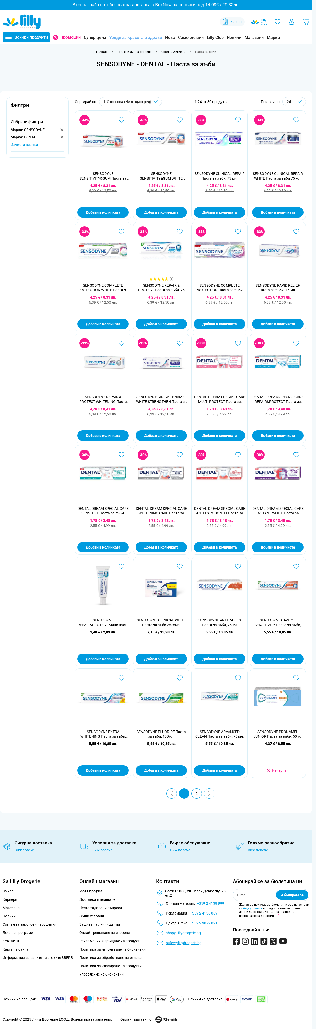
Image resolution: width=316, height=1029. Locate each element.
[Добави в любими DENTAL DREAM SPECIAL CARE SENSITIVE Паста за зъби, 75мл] (121, 455)
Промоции (70, 37)
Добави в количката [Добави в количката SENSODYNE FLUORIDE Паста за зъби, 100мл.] (161, 770)
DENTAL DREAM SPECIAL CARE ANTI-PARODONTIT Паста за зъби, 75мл (219, 511)
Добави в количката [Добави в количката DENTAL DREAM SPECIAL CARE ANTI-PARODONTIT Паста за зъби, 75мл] (219, 547)
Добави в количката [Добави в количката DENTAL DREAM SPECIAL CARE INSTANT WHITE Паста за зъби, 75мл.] (278, 547)
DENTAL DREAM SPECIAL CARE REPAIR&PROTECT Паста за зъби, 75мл (278, 399)
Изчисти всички (24, 145)
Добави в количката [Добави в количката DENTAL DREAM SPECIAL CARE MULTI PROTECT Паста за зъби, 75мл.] (219, 436)
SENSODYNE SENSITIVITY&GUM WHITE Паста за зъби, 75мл (161, 176)
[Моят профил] (291, 22)
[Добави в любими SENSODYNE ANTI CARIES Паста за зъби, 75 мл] (238, 566)
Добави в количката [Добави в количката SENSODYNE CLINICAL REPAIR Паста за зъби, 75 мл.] (219, 212)
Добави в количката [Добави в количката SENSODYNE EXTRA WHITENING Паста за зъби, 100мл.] (103, 770)
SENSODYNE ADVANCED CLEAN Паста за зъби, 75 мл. (219, 734)
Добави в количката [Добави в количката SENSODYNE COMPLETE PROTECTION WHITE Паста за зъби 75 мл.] (103, 324)
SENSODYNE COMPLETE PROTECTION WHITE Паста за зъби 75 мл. (103, 287)
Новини (234, 37)
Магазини (254, 37)
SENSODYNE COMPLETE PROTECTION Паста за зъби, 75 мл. (219, 287)
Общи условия (91, 916)
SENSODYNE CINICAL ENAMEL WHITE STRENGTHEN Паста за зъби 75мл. (161, 399)
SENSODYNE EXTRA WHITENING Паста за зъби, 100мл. (103, 734)
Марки (273, 37)
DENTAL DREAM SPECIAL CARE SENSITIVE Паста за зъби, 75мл (103, 511)
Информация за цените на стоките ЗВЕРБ (38, 958)
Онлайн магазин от (148, 1019)
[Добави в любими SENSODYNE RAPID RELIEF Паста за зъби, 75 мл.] (296, 231)
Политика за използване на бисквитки (112, 949)
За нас (8, 891)
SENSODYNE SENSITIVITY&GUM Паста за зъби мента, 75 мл (103, 176)
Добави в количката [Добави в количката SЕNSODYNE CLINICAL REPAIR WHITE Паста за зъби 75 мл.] (278, 212)
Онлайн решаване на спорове (104, 933)
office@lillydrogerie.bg (184, 943)
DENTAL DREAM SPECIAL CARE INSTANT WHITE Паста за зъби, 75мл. (278, 511)
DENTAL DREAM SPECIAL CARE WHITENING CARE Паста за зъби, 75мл (161, 511)
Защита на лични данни (99, 924)
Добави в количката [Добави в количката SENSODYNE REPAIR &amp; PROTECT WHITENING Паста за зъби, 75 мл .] (103, 436)
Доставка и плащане (97, 899)
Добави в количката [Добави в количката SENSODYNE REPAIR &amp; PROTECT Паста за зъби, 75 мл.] (161, 324)
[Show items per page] (294, 101)
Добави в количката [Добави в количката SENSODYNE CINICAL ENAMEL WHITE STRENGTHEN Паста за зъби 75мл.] (161, 436)
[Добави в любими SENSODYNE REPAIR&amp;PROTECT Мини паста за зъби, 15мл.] (121, 566)
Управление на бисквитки (101, 974)
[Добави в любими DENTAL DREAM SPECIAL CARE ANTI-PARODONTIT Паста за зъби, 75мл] (238, 455)
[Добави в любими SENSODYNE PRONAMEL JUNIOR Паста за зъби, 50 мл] (296, 678)
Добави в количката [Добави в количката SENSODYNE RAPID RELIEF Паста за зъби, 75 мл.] (278, 324)
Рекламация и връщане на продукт (109, 941)
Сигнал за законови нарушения (29, 924)
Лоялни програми (18, 933)
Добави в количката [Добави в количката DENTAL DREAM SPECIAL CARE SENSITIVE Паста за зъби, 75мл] (103, 547)
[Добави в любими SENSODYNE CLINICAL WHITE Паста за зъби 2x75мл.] (180, 566)
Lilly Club (215, 37)
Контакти (11, 941)
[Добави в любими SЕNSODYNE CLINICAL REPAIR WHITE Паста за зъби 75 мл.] (296, 120)
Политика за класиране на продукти (110, 966)
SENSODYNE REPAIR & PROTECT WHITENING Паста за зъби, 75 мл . (103, 399)
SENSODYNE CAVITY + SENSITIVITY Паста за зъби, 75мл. (278, 622)
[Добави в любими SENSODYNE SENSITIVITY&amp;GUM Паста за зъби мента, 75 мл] (121, 120)
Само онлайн (191, 37)
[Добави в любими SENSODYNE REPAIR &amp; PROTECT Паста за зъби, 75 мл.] (180, 231)
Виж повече (25, 850)
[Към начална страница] (102, 52)
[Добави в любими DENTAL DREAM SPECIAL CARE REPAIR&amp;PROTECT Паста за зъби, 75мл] (296, 343)
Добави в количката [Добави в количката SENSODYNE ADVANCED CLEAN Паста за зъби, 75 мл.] (219, 770)
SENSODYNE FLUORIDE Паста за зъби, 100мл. (161, 734)
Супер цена (95, 37)
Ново (170, 37)
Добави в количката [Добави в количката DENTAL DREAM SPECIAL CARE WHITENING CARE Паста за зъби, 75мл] (161, 547)
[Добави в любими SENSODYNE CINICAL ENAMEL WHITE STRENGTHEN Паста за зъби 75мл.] (180, 343)
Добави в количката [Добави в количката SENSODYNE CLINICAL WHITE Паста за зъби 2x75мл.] (161, 659)
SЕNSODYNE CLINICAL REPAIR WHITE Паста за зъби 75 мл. (278, 176)
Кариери (10, 899)
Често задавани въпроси (100, 908)
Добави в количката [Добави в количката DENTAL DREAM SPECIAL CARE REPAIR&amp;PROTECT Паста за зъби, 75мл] (278, 436)
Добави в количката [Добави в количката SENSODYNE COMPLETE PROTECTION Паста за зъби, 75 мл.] (219, 324)
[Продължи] (209, 793)
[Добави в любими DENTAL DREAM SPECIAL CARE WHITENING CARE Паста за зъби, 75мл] (180, 455)
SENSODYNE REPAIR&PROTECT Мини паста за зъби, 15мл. (103, 622)
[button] (37, 108)
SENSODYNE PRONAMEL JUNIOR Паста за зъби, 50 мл (277, 734)
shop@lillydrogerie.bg (183, 933)
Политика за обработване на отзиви (110, 958)
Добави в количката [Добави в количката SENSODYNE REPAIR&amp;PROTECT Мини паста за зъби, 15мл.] (103, 659)
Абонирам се (292, 895)
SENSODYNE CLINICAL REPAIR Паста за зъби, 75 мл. (220, 176)
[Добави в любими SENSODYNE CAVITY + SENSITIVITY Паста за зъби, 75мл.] (296, 566)
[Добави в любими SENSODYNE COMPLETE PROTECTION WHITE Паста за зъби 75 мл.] (121, 231)
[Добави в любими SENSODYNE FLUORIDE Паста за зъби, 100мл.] (180, 678)
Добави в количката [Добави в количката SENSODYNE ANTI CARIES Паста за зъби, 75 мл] (219, 659)
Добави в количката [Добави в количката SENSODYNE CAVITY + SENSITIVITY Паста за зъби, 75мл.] (278, 659)
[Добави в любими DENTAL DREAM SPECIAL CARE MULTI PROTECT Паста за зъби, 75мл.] (238, 343)
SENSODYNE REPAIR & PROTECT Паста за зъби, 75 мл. (161, 287)
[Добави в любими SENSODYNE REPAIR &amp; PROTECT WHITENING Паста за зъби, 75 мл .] (121, 343)
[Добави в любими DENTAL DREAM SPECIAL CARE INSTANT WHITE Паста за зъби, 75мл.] (296, 455)
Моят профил (90, 891)
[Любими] (277, 22)
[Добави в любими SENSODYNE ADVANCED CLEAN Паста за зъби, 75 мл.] (238, 678)
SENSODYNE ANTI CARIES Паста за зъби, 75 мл (219, 622)
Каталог (232, 22)
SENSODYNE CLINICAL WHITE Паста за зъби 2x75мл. (161, 622)
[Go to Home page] (22, 22)
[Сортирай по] (130, 101)
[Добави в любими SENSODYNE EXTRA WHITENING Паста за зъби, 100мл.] (121, 678)
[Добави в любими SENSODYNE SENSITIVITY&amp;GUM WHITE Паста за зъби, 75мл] (180, 120)
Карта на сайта (15, 949)
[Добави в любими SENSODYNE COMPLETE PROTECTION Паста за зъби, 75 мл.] (238, 231)
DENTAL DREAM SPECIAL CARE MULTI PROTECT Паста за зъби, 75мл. (219, 399)
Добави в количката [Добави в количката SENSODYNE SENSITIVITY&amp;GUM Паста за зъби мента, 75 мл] (103, 212)
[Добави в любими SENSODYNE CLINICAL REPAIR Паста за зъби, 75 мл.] (238, 120)
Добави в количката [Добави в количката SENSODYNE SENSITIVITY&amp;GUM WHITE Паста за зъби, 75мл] (161, 212)
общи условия (251, 908)
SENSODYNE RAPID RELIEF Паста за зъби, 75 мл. (278, 287)
